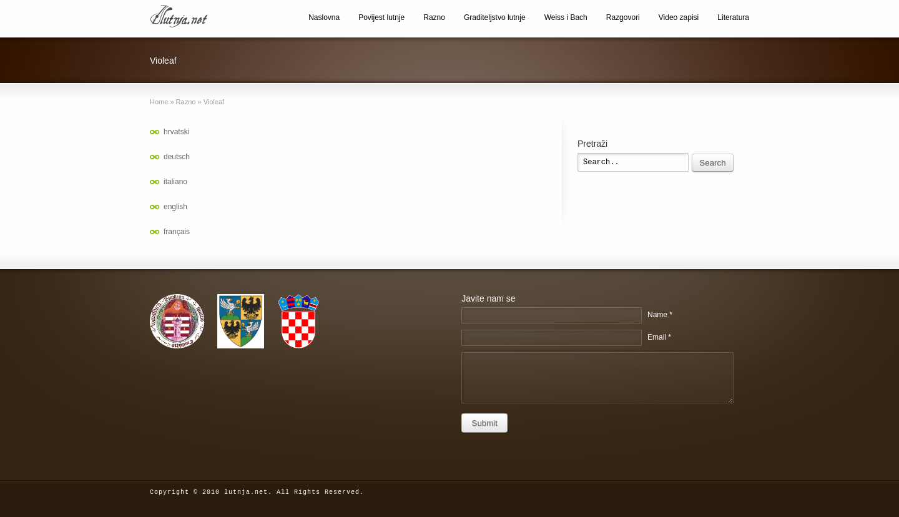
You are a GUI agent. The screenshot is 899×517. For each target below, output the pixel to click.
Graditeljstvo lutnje (495, 17)
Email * (659, 337)
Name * (659, 314)
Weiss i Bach (565, 17)
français (177, 231)
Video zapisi (679, 17)
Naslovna (324, 17)
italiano (175, 181)
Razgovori (623, 17)
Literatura (733, 17)
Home (159, 102)
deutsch (177, 156)
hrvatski (176, 131)
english (175, 206)
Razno (434, 17)
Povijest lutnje (381, 17)
